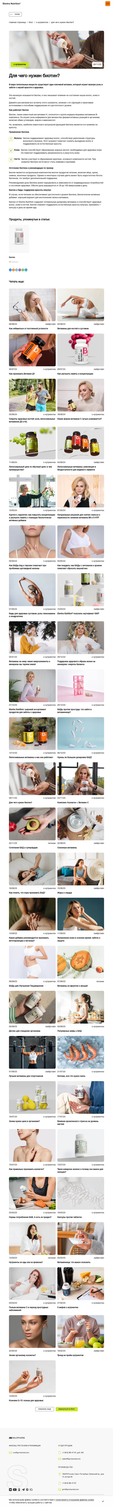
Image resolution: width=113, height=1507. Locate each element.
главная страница (17, 22)
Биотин (12, 265)
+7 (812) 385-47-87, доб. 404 (73, 1452)
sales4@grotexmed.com (71, 1459)
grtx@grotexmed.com (70, 1489)
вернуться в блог (67, 1417)
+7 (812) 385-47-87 (69, 1483)
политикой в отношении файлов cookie (75, 1500)
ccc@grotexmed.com (21, 1452)
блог (31, 22)
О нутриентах (42, 22)
